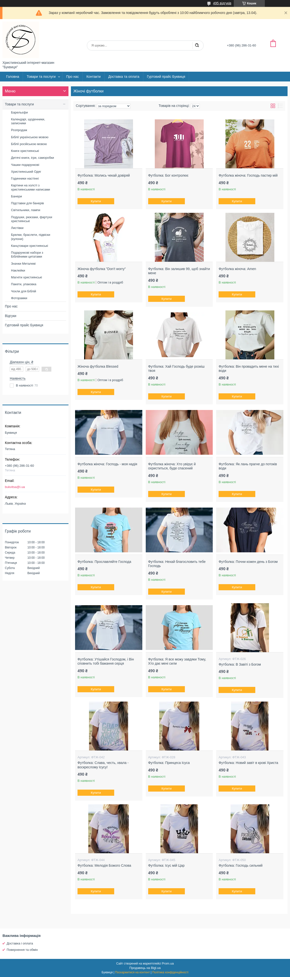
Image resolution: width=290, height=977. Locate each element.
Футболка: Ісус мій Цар (166, 865)
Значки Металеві (23, 263)
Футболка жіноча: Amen (237, 269)
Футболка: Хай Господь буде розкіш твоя (176, 368)
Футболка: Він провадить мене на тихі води (249, 368)
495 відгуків (222, 3)
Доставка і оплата (20, 943)
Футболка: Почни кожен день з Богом (248, 562)
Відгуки (10, 316)
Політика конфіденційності (170, 972)
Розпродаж (19, 130)
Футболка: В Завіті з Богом (240, 664)
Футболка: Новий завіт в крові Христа (248, 763)
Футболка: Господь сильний (240, 865)
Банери (16, 196)
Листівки (17, 228)
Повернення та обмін (22, 950)
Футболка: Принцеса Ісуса (169, 763)
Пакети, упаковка (23, 284)
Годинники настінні (25, 178)
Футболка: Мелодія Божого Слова (104, 865)
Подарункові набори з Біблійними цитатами (27, 254)
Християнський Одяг (26, 171)
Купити (96, 201)
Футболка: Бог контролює (168, 175)
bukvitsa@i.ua (15, 487)
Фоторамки (19, 298)
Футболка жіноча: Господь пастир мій (248, 175)
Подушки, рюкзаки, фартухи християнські (31, 219)
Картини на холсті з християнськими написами (30, 187)
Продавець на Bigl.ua (145, 968)
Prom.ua (168, 963)
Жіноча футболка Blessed (98, 366)
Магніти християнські (26, 277)
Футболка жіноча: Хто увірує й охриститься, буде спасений (172, 466)
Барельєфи (19, 112)
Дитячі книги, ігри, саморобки (32, 157)
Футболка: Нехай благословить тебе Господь (177, 564)
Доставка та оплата (123, 77)
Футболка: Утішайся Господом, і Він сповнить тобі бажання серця (106, 661)
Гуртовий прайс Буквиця (166, 77)
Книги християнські (25, 151)
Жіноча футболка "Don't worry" (102, 269)
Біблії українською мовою (29, 137)
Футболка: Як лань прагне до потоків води (248, 466)
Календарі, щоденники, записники (28, 121)
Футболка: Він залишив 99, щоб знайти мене (179, 271)
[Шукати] (196, 45)
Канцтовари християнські (29, 246)
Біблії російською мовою (29, 144)
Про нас (72, 77)
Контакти (93, 77)
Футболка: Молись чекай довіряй (104, 175)
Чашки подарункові (25, 165)
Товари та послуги (41, 77)
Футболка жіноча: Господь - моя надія (107, 464)
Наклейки (18, 270)
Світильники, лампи (25, 210)
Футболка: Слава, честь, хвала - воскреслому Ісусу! (103, 765)
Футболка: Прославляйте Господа (104, 562)
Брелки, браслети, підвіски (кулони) (30, 236)
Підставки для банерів (27, 203)
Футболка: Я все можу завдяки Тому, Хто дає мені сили (177, 661)
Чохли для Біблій (23, 291)
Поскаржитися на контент (132, 972)
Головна (12, 77)
